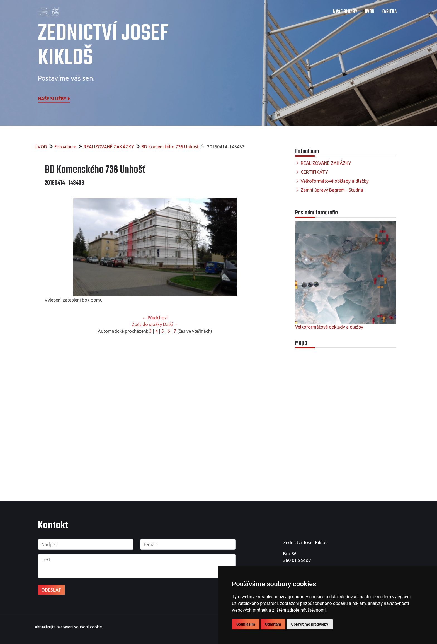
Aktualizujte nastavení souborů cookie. (69, 627)
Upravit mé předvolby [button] (309, 624)
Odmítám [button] (273, 624)
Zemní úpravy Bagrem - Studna (332, 189)
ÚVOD (369, 12)
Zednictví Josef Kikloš (103, 46)
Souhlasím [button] (245, 624)
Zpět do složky (147, 324)
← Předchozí (155, 317)
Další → (170, 324)
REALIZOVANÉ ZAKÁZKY (109, 146)
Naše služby (54, 98)
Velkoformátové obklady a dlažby (335, 181)
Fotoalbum (65, 146)
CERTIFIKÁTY (314, 172)
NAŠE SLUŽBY (345, 12)
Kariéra (389, 12)
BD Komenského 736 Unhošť (170, 146)
